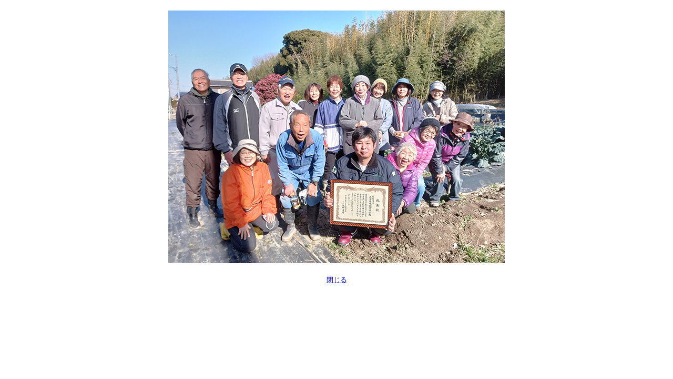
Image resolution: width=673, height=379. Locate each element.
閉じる (337, 280)
